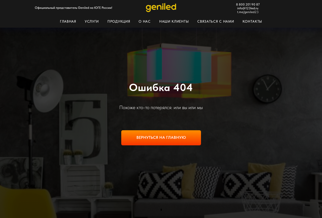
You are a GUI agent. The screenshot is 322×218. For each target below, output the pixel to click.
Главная (68, 21)
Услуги (92, 21)
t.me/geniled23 (248, 12)
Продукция (118, 21)
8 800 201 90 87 (248, 4)
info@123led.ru (247, 8)
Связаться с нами (215, 21)
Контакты (252, 21)
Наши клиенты (174, 21)
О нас (145, 21)
